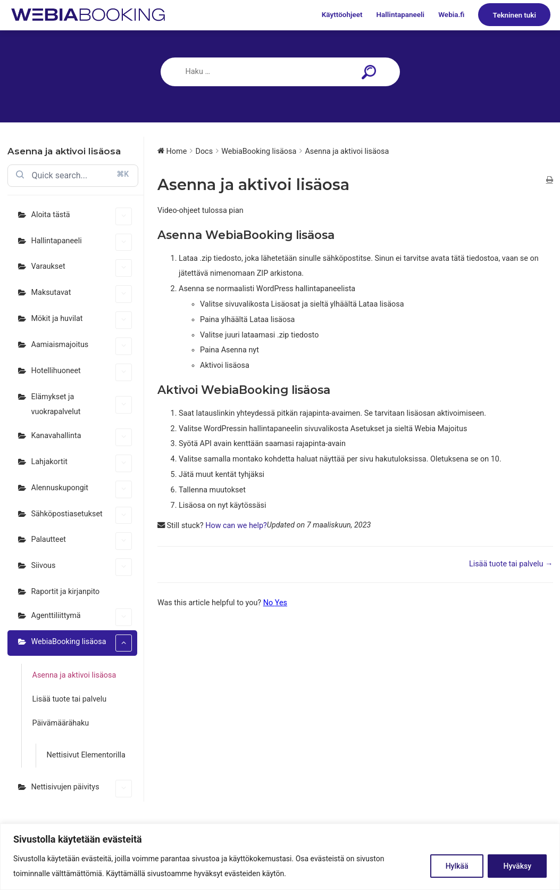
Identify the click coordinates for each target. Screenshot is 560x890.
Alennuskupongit (81, 489)
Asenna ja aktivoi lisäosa (74, 675)
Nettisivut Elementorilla (86, 755)
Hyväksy (517, 866)
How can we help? (236, 525)
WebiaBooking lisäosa (81, 643)
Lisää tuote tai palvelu (69, 699)
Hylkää (457, 866)
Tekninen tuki (514, 15)
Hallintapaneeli (401, 15)
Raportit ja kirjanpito (65, 591)
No (269, 602)
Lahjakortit (81, 463)
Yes (281, 602)
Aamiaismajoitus (81, 346)
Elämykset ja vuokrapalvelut (81, 404)
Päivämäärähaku (60, 723)
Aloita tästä (81, 216)
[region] (280, 856)
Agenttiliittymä (81, 617)
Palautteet (81, 541)
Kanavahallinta (81, 437)
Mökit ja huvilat (81, 320)
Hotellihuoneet (81, 372)
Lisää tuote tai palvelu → (511, 563)
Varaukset (81, 268)
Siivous (81, 567)
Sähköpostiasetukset (81, 515)
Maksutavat (81, 294)
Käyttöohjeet (342, 15)
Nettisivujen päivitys (81, 788)
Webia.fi (451, 15)
